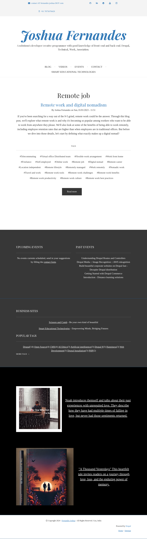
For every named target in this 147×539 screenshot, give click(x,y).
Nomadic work (117, 167)
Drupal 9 (99, 347)
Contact (96, 67)
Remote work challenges (81, 172)
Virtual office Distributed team (55, 156)
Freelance (26, 162)
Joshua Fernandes (73, 34)
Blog (48, 67)
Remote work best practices (100, 178)
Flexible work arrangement (89, 156)
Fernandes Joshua (68, 521)
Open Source (40, 347)
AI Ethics (62, 347)
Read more (74, 192)
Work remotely (98, 167)
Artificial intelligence (81, 347)
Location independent (30, 167)
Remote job (78, 162)
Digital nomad (96, 162)
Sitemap (128, 531)
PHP (91, 350)
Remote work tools (55, 172)
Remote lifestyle (54, 167)
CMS (52, 347)
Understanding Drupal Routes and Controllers (103, 258)
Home (120, 531)
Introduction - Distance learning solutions (103, 277)
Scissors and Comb (58, 322)
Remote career (115, 162)
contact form (50, 262)
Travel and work (33, 172)
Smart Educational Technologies (73, 72)
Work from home (115, 156)
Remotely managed (76, 167)
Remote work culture (71, 178)
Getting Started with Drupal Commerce (103, 273)
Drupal (26, 347)
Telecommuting (28, 156)
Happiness (111, 347)
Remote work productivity (43, 178)
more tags (21, 354)
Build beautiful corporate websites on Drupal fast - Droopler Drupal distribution (103, 268)
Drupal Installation (76, 350)
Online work (62, 162)
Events (79, 67)
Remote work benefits (108, 172)
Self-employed (44, 162)
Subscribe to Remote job (17, 208)
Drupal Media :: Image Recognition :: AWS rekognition (103, 262)
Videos (63, 67)
